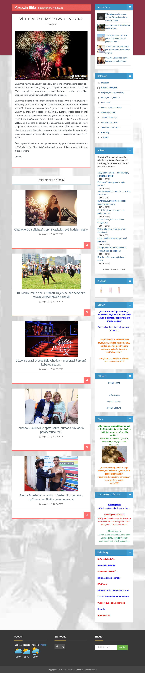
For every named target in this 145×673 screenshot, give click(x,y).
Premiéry (105, 132)
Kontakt (80, 669)
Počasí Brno (114, 395)
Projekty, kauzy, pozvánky (112, 93)
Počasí (43, 645)
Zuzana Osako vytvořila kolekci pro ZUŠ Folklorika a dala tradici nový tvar (117, 50)
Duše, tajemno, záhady (111, 107)
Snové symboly (108, 112)
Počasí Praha (114, 383)
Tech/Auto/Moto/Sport (110, 127)
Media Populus (91, 669)
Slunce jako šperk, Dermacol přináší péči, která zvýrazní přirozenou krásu (116, 38)
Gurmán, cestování (109, 122)
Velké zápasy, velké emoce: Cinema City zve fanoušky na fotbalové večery (116, 17)
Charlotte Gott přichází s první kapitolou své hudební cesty (51, 229)
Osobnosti (105, 102)
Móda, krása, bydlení (110, 98)
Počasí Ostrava (114, 401)
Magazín (52, 24)
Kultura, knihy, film (109, 88)
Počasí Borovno (114, 408)
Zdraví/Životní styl (109, 117)
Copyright (52, 669)
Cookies (104, 137)
